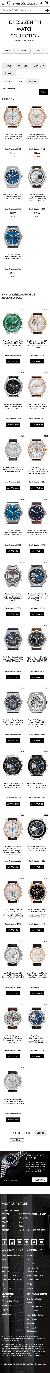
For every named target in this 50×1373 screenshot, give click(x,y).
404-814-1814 (9, 3)
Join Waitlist (13, 361)
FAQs (29, 1284)
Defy (7, 50)
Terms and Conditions (12, 1280)
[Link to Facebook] (4, 1242)
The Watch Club (34, 1307)
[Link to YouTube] (41, 1242)
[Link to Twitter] (34, 1242)
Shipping (5, 1267)
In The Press (32, 1311)
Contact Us (32, 1288)
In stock (8, 82)
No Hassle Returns (10, 1276)
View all (32, 82)
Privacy (5, 1284)
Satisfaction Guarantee (12, 1255)
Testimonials (33, 1280)
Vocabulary (32, 1319)
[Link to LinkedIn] (19, 1242)
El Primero (22, 50)
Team (29, 1260)
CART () (46, 2)
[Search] (25, 10)
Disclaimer (6, 1288)
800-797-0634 (39, 1230)
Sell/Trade (6, 1306)
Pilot (38, 50)
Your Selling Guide (35, 1315)
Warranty (6, 1271)
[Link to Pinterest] (26, 1242)
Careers (30, 1264)
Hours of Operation (36, 1276)
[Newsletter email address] (25, 1181)
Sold (20, 82)
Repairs (5, 1310)
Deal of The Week (10, 1301)
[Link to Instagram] (12, 1242)
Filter (43, 92)
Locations (6, 1314)
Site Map (31, 1324)
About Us (31, 1255)
